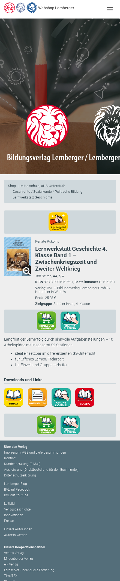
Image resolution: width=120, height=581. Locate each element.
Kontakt (10, 458)
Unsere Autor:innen (18, 529)
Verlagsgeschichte (17, 509)
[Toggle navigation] (110, 9)
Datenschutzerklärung (20, 475)
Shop (12, 186)
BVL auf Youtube (16, 495)
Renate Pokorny (47, 241)
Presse (9, 521)
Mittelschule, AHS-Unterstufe (42, 186)
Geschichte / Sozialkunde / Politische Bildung (47, 191)
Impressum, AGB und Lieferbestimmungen (35, 452)
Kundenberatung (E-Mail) (22, 464)
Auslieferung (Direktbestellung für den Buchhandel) (41, 470)
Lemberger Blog (15, 484)
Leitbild (9, 504)
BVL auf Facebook (17, 489)
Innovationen (13, 515)
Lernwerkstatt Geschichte (32, 197)
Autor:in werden (15, 535)
